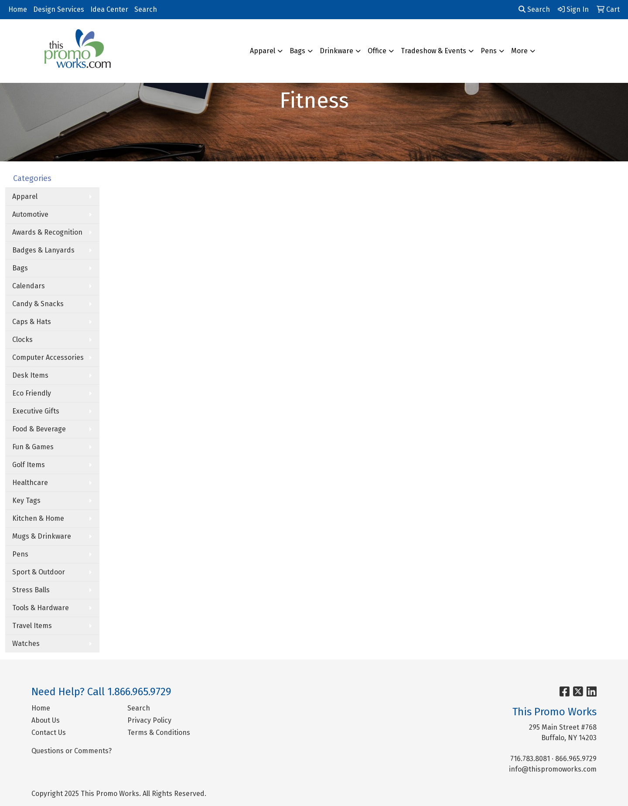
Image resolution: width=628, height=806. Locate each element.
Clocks (22, 339)
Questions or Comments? (71, 751)
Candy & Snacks (38, 304)
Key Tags (26, 500)
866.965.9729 (576, 759)
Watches (26, 643)
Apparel (262, 51)
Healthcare (30, 482)
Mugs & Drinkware (41, 536)
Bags (297, 51)
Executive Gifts (35, 411)
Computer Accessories (48, 357)
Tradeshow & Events (433, 51)
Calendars (28, 286)
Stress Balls (31, 590)
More (519, 51)
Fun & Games (33, 447)
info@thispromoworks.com (553, 769)
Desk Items (30, 375)
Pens (489, 51)
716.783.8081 (530, 759)
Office (377, 51)
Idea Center (109, 9)
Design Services (58, 9)
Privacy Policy (149, 720)
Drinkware (336, 51)
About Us (45, 720)
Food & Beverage (39, 429)
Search (145, 9)
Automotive (30, 214)
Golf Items (28, 465)
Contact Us (48, 732)
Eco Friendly (31, 393)
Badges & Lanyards (43, 250)
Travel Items (32, 626)
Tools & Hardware (40, 608)
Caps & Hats (31, 322)
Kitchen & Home (38, 518)
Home (17, 9)
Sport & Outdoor (38, 572)
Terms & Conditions (158, 732)
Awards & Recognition (47, 232)
